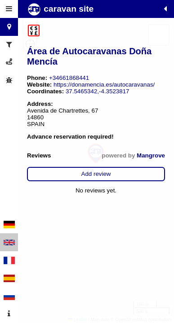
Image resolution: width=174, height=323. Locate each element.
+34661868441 (69, 77)
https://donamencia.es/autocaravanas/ (104, 84)
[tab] (9, 9)
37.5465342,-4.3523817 (97, 91)
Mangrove (151, 155)
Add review (96, 173)
